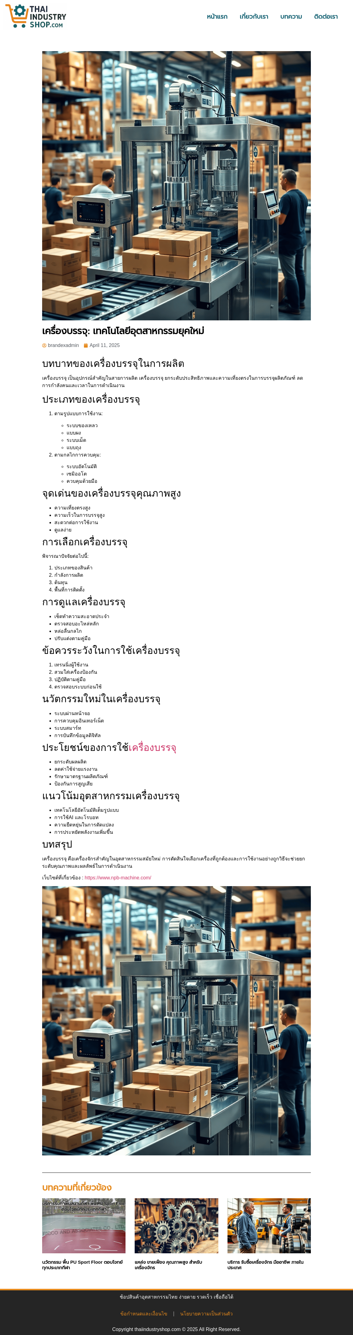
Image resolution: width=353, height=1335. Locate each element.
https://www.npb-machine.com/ (118, 877)
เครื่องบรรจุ (152, 747)
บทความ (291, 16)
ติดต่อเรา (326, 16)
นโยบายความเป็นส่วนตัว (206, 1313)
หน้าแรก (217, 16)
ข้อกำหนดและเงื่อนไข (143, 1313)
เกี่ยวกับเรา (254, 16)
